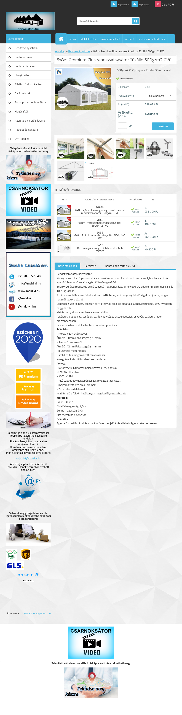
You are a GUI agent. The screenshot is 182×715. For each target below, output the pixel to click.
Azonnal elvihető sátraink (30, 120)
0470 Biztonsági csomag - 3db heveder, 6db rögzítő (100, 248)
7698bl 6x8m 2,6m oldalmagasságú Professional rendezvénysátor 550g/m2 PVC (100, 210)
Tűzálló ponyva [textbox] (155, 96)
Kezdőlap (60, 51)
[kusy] (122, 125)
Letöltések (91, 266)
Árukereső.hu (28, 580)
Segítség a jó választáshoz (151, 39)
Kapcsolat (129, 39)
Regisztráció (141, 4)
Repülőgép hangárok (27, 129)
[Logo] (30, 21)
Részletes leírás (67, 266)
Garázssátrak (22, 93)
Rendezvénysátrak (79, 51)
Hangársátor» (23, 75)
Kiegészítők (21, 111)
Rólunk (72, 39)
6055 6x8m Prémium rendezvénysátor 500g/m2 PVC (99, 235)
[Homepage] (62, 38)
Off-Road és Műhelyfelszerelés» (26, 140)
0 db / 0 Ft (168, 4)
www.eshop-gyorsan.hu (36, 613)
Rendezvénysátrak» (26, 48)
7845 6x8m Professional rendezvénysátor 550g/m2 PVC (99, 223)
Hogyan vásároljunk (110, 39)
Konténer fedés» (24, 66)
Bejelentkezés (116, 4)
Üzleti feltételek (88, 39)
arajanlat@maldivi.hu (28, 458)
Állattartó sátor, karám (28, 84)
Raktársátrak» (23, 57)
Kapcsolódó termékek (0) (120, 266)
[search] (135, 21)
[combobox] (158, 95)
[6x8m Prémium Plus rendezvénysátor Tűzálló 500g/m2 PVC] (71, 139)
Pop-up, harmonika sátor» (30, 102)
